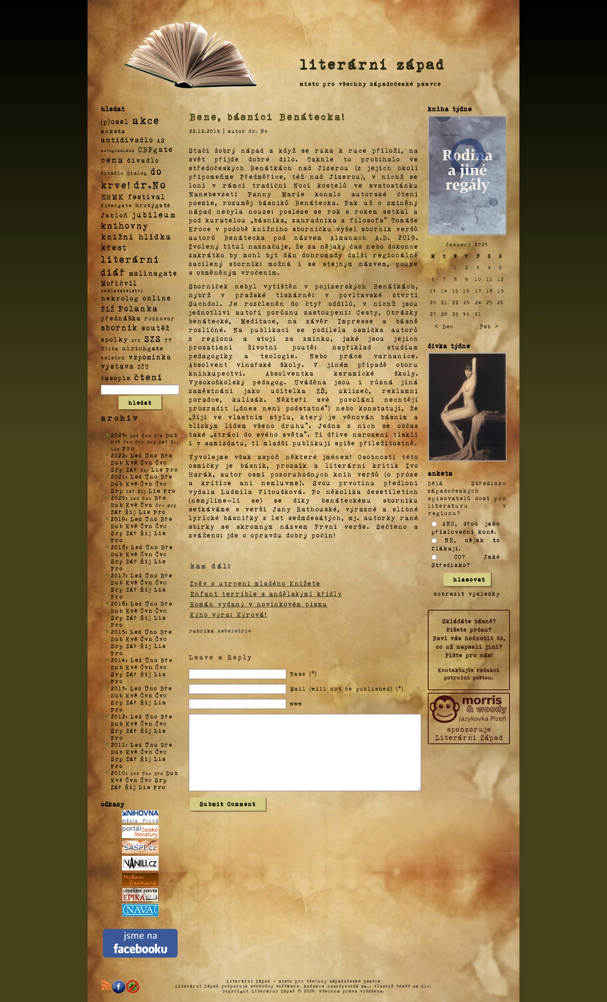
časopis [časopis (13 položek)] (116, 378)
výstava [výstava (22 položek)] (117, 366)
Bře (167, 455)
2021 (118, 476)
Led (136, 455)
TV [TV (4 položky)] (168, 339)
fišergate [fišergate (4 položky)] (116, 205)
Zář (132, 469)
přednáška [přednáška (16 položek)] (121, 318)
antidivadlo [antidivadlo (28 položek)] (127, 139)
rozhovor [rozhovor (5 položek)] (159, 318)
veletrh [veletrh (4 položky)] (113, 357)
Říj (130, 511)
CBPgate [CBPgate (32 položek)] (155, 149)
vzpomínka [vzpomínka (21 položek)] (150, 356)
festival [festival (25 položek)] (147, 196)
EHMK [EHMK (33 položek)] (112, 196)
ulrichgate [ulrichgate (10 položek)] (142, 348)
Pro (128, 448)
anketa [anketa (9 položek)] (113, 130)
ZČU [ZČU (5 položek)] (143, 366)
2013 (118, 688)
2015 (118, 631)
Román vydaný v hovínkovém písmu (259, 604)
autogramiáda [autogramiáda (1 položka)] (118, 150)
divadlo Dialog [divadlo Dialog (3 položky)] (124, 173)
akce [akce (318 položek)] (146, 120)
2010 (118, 772)
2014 (118, 659)
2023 (118, 434)
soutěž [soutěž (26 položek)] (155, 327)
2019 (118, 518)
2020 (118, 497)
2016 (118, 603)
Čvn (147, 462)
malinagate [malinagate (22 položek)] (153, 273)
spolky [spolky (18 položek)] (114, 339)
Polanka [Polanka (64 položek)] (138, 308)
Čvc (161, 462)
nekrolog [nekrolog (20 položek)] (120, 297)
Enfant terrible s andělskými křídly (266, 593)
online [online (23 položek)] (156, 297)
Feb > (489, 326)
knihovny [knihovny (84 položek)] (125, 225)
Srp (117, 469)
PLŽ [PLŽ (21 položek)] (108, 308)
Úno (151, 455)
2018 (118, 546)
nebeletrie (234, 630)
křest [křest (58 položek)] (114, 247)
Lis (157, 469)
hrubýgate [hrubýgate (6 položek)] (153, 204)
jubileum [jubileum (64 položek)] (154, 214)
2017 (118, 575)
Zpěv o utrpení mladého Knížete (255, 583)
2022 (118, 455)
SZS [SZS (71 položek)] (152, 338)
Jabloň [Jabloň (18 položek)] (115, 214)
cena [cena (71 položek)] (112, 159)
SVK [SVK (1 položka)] (136, 339)
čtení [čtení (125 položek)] (148, 376)
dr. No (258, 130)
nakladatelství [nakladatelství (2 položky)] (122, 290)
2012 (118, 716)
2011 (118, 744)
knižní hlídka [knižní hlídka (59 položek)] (136, 236)
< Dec (443, 326)
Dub (172, 434)
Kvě (132, 462)
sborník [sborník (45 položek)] (119, 327)
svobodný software (275, 985)
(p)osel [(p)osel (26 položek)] (115, 121)
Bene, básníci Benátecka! (267, 116)
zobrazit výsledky (467, 593)
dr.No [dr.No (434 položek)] (150, 184)
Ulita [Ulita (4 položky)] (110, 348)
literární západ (373, 64)
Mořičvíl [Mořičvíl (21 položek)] (119, 283)
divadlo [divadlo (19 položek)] (143, 160)
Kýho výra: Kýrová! (228, 614)
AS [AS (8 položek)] (161, 140)
